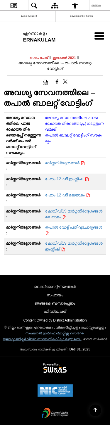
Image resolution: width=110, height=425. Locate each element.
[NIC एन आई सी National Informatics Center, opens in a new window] (55, 391)
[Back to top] (95, 410)
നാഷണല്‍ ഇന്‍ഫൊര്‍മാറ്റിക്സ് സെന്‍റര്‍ (55, 333)
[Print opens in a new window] (46, 82)
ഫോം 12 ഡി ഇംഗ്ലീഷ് (67, 179)
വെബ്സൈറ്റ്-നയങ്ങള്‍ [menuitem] (55, 286)
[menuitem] (13, 5)
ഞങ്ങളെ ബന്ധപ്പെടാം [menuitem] (55, 303)
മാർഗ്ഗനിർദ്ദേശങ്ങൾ (65, 162)
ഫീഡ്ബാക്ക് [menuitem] (55, 311)
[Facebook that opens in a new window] (57, 82)
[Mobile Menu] (99, 36)
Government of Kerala (81, 16)
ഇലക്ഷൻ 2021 (64, 58)
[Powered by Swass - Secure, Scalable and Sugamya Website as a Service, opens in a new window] (55, 368)
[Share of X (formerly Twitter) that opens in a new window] (65, 82)
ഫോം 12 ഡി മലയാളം (67, 195)
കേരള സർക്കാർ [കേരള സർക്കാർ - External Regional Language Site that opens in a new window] (29, 16)
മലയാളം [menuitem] (96, 5)
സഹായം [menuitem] (55, 295)
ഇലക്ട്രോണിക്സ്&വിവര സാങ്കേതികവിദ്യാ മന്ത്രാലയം (42, 339)
